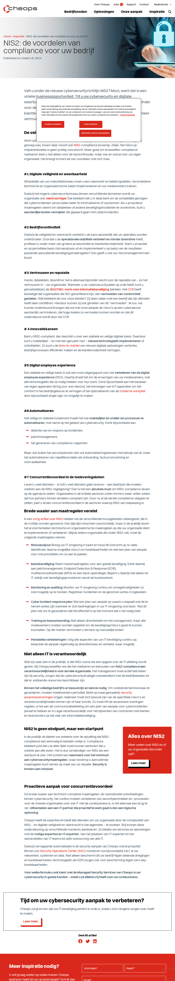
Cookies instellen (53, 124)
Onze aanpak (132, 12)
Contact (144, 4)
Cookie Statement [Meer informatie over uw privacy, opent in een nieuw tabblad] (127, 115)
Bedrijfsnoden (75, 12)
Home (7, 36)
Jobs (116, 4)
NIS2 (77, 145)
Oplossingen (104, 12)
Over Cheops (102, 4)
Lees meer (138, 763)
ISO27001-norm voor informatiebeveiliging (79, 289)
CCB (131, 289)
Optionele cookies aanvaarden (95, 133)
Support (131, 4)
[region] (88, 120)
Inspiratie (157, 12)
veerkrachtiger (56, 198)
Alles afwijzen (90, 124)
